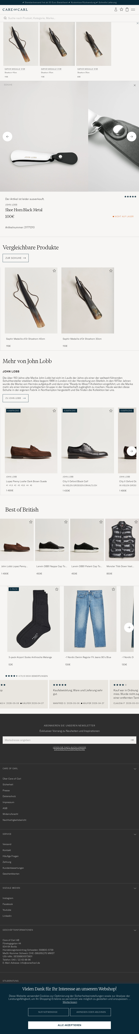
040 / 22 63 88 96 (21, 959)
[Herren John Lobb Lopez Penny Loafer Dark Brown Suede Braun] (31, 440)
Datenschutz (9, 796)
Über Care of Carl (12, 778)
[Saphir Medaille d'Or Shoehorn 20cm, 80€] (93, 50)
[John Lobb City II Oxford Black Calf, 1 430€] (87, 449)
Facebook (8, 904)
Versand (7, 844)
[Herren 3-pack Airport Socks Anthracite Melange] (33, 619)
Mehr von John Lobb (27, 361)
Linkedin (7, 915)
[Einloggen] (116, 10)
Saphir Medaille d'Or (15, 69)
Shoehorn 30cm (47, 73)
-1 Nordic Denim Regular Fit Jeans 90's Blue (88, 657)
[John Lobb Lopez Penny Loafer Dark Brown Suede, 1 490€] (31, 449)
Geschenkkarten (11, 873)
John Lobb (11, 205)
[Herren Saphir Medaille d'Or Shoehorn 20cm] (93, 44)
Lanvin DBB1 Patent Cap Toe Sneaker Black (86, 566)
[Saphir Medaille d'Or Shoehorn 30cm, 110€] (57, 50)
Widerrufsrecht (10, 813)
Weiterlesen (70, 1001)
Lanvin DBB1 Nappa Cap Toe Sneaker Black (51, 566)
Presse (6, 790)
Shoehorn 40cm (11, 73)
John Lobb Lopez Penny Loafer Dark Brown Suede (14, 566)
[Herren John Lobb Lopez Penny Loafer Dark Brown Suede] (17, 540)
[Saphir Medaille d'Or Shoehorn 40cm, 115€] (21, 50)
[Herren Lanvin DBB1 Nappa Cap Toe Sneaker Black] (52, 540)
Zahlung (7, 861)
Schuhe (8, 85)
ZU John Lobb (15, 398)
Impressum (8, 802)
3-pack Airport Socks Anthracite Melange (30, 657)
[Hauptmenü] (133, 9)
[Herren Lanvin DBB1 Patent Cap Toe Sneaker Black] (87, 540)
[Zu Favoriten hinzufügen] (53, 271)
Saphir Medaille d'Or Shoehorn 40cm (25, 338)
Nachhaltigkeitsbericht (14, 819)
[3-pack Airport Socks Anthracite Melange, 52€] (33, 626)
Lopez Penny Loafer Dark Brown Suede (26, 481)
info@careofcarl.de (30, 962)
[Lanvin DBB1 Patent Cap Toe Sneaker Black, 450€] (87, 547)
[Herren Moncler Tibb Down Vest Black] (122, 540)
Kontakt (7, 850)
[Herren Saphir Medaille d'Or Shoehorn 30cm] (57, 44)
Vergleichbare (31, 247)
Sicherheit (8, 784)
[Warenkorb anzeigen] (127, 9)
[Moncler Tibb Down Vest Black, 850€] (122, 547)
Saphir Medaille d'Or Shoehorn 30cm (82, 338)
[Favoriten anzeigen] (121, 9)
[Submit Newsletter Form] (132, 740)
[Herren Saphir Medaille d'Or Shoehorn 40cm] (20, 44)
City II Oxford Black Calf (75, 481)
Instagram (8, 898)
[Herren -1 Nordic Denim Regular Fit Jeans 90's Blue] (90, 619)
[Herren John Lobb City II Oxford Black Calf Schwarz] (87, 440)
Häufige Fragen (11, 856)
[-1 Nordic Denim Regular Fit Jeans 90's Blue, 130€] (90, 626)
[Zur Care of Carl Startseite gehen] (15, 9)
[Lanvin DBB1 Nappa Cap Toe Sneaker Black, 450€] (52, 547)
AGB (5, 808)
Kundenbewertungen (13, 867)
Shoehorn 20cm (83, 73)
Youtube (7, 909)
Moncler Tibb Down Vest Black (119, 566)
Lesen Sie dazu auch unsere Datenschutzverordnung (69, 748)
